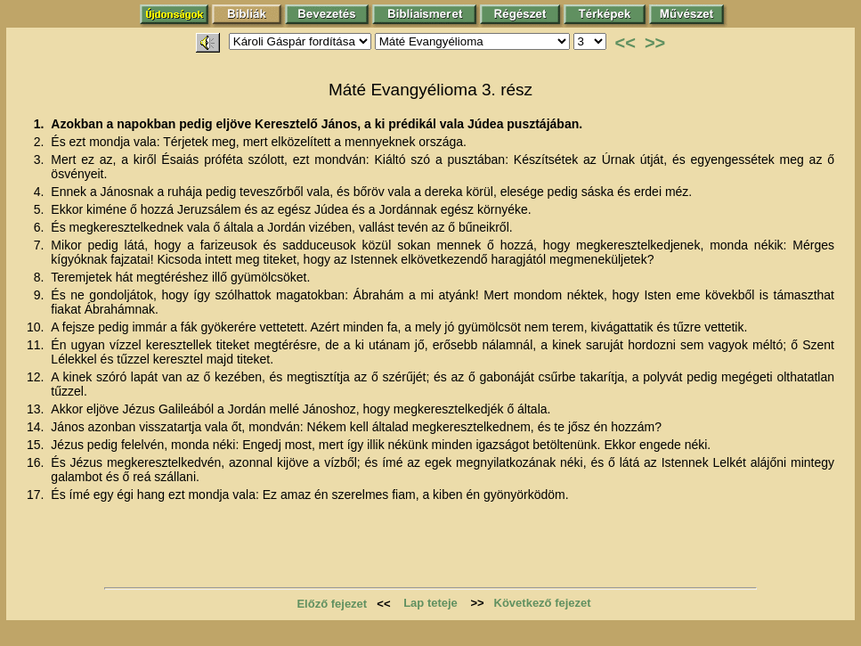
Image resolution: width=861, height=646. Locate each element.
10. (37, 327)
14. (37, 427)
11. (37, 345)
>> (655, 43)
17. (37, 494)
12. (37, 377)
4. (41, 191)
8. (41, 277)
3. (41, 159)
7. (41, 245)
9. (41, 295)
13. (37, 409)
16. (37, 462)
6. (41, 227)
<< (625, 43)
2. (41, 142)
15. (37, 444)
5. (41, 209)
